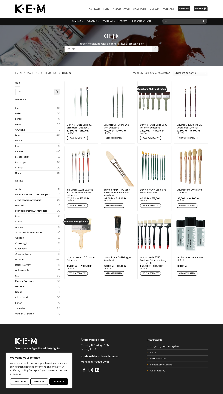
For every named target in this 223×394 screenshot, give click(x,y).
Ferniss (19, 124)
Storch (18, 221)
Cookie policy (157, 370)
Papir (18, 146)
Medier (19, 140)
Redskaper (21, 162)
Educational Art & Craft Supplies (32, 194)
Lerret (123, 21)
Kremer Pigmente (24, 281)
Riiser (18, 216)
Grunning (20, 129)
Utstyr (18, 173)
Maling (77, 21)
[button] (184, 8)
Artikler (94, 9)
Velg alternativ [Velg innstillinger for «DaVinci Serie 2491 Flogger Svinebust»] (114, 273)
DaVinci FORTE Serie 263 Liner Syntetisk (116, 126)
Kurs (106, 9)
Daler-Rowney (23, 264)
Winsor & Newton (24, 313)
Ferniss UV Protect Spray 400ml (190, 259)
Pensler (19, 151)
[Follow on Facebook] (84, 370)
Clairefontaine (23, 254)
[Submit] (204, 21)
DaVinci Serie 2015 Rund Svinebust (189, 191)
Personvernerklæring (161, 364)
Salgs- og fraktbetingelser (164, 346)
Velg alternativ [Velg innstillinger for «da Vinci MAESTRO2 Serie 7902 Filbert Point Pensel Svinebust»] (114, 205)
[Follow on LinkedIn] (97, 370)
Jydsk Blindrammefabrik (28, 200)
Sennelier (20, 308)
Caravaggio (21, 243)
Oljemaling (49, 73)
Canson (19, 237)
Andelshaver (121, 9)
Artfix (18, 189)
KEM (17, 275)
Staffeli (19, 167)
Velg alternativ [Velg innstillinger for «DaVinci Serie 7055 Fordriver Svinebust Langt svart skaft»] (150, 273)
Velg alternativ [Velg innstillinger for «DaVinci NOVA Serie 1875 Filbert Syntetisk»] (150, 205)
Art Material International (28, 232)
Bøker (18, 113)
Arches (19, 227)
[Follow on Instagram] (91, 370)
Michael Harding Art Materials (31, 210)
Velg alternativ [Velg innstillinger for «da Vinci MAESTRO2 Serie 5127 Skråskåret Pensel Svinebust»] (77, 205)
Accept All (59, 381)
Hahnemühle (22, 270)
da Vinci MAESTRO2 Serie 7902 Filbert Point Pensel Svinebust (117, 192)
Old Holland (21, 297)
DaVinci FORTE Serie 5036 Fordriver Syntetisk (153, 126)
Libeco (18, 291)
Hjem (18, 73)
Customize (20, 381)
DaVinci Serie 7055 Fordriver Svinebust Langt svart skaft (153, 260)
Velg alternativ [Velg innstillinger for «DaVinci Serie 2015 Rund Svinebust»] (187, 205)
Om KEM (154, 9)
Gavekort (139, 9)
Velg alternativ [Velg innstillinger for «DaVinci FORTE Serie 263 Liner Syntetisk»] (114, 138)
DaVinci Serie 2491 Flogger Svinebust (117, 259)
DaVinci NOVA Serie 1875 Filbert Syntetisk (153, 191)
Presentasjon (141, 21)
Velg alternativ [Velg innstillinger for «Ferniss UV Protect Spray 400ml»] (187, 273)
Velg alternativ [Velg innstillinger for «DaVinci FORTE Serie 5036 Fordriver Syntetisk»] (150, 138)
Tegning (108, 21)
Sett (17, 108)
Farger (18, 118)
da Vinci (19, 259)
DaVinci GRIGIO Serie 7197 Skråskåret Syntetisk (190, 126)
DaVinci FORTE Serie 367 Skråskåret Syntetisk (79, 126)
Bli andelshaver (158, 358)
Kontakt (168, 9)
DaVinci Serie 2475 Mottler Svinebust (81, 259)
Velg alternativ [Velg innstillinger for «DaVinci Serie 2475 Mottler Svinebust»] (77, 273)
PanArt (19, 302)
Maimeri (19, 205)
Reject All (39, 381)
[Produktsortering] (190, 73)
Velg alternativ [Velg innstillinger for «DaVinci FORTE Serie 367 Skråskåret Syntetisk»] (77, 138)
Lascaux (19, 286)
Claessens (21, 248)
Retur (153, 352)
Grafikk (93, 21)
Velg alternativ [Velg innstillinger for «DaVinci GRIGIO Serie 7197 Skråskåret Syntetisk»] (187, 138)
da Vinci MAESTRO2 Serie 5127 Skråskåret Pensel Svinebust (80, 192)
